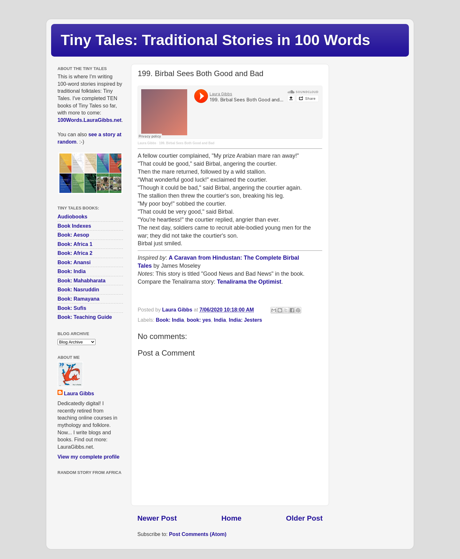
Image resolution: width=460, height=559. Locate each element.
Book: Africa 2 (74, 253)
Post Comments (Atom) (197, 534)
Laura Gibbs (147, 143)
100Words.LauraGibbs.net (89, 120)
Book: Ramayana (78, 299)
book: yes (199, 320)
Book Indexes (74, 226)
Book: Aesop (73, 235)
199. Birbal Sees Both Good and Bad (186, 143)
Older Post (304, 518)
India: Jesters (245, 320)
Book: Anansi (74, 262)
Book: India (170, 320)
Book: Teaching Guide (84, 317)
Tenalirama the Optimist (249, 282)
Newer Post (157, 518)
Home (231, 518)
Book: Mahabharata (81, 280)
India (220, 320)
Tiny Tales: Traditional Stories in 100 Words (215, 39)
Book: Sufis (71, 308)
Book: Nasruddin (78, 289)
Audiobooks (72, 216)
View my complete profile (88, 457)
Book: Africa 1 (74, 244)
